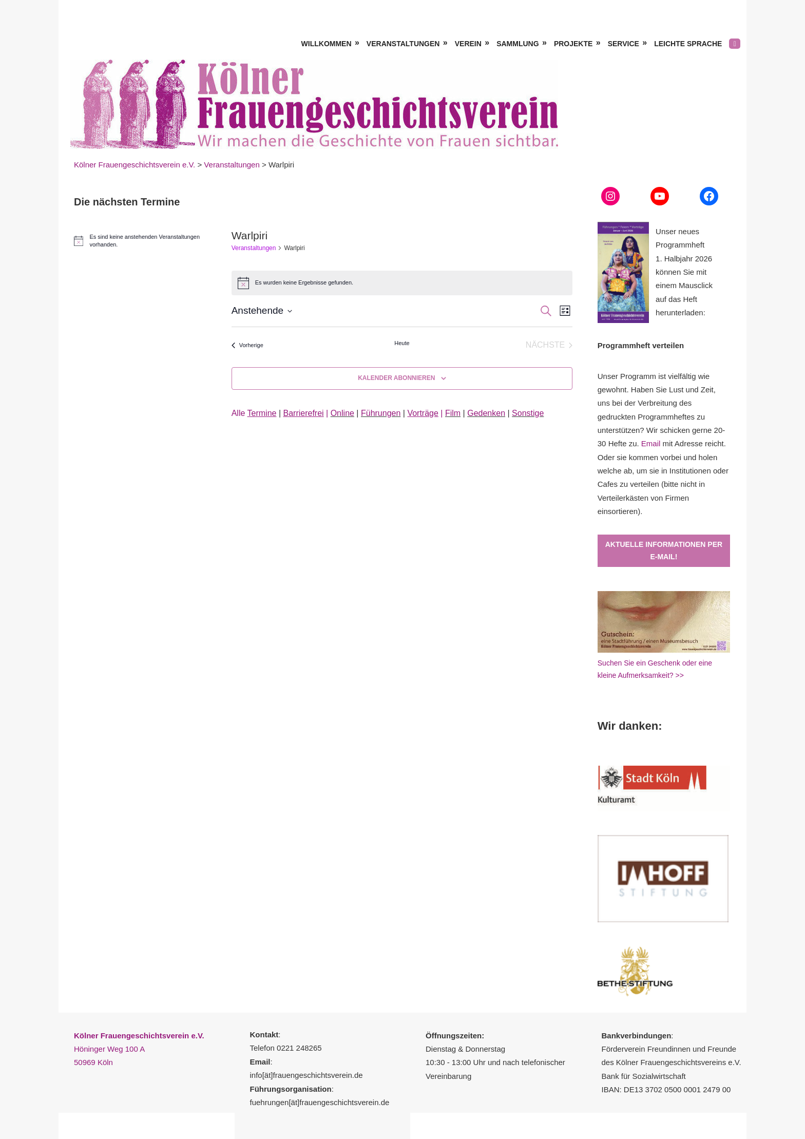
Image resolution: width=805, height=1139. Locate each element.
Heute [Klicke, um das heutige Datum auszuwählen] (401, 343)
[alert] (140, 241)
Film (453, 413)
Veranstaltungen (403, 44)
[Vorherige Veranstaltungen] (247, 345)
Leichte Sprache (688, 44)
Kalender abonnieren (396, 378)
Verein (468, 44)
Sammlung (517, 44)
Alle (254, 413)
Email (651, 443)
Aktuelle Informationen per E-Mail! (663, 550)
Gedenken (486, 413)
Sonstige (528, 413)
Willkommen (326, 44)
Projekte (573, 44)
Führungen (380, 413)
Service (623, 44)
